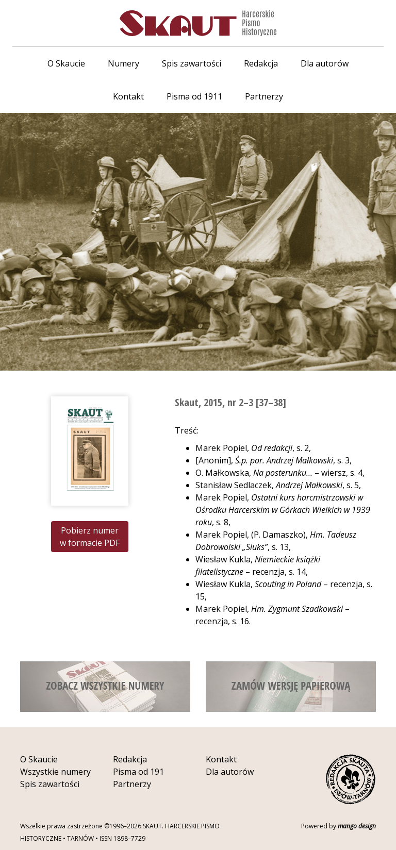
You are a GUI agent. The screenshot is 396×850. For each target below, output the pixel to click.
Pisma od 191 (138, 771)
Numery (123, 63)
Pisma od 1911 (194, 96)
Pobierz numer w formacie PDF (90, 536)
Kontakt (128, 96)
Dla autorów (325, 63)
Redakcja (261, 63)
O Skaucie (66, 63)
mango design (357, 826)
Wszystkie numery (55, 771)
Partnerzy (264, 96)
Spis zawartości (191, 63)
